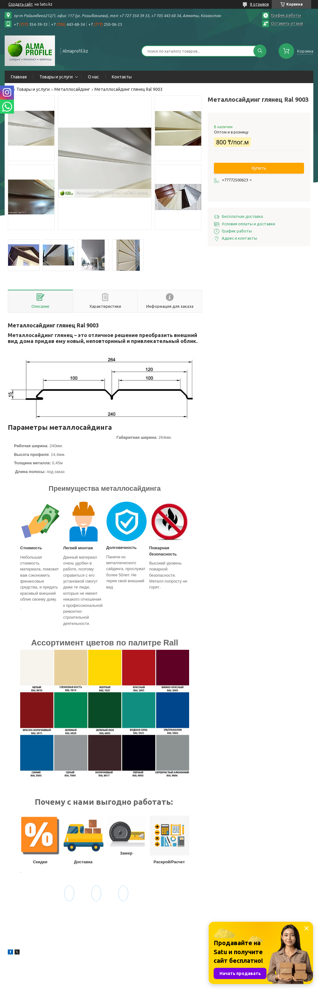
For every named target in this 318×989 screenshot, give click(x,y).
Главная (19, 77)
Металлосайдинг (72, 89)
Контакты (122, 77)
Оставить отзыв (287, 23)
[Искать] (259, 51)
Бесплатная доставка (242, 216)
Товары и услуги (56, 77)
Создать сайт (20, 4)
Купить (259, 168)
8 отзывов (259, 4)
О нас (93, 77)
